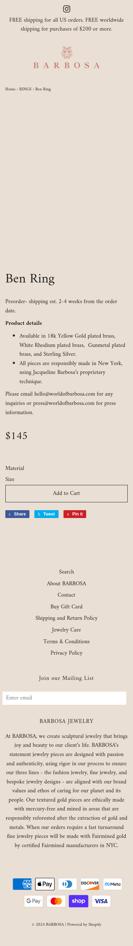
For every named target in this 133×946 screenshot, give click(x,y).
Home (10, 89)
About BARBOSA (66, 584)
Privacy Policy (66, 653)
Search (66, 572)
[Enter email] (64, 698)
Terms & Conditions (66, 642)
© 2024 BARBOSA (48, 925)
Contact (67, 595)
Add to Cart (66, 493)
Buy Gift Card (66, 607)
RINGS (25, 89)
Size (10, 480)
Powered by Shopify (84, 925)
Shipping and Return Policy (66, 618)
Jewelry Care (66, 630)
